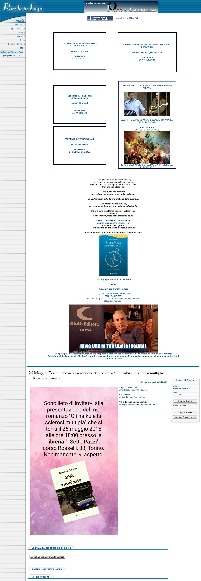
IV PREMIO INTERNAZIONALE (80, 139)
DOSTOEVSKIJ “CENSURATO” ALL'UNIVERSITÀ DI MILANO (147, 86)
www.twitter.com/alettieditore (132, 397)
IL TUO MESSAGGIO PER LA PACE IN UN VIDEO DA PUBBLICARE (147, 166)
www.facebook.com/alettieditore (134, 390)
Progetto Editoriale (17, 29)
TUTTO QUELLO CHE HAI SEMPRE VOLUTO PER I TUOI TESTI (113, 295)
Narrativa (21, 36)
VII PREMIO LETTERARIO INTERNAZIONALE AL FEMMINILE (147, 45)
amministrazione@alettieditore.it (113, 223)
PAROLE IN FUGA (79, 51)
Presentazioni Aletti (181, 388)
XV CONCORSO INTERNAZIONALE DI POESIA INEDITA (79, 44)
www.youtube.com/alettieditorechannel (137, 404)
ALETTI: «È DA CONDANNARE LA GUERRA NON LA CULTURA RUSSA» (147, 121)
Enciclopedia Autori (17, 44)
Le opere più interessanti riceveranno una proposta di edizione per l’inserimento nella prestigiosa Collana (113, 354)
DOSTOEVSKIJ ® (79, 144)
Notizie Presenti (40, 576)
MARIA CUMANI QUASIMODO (147, 52)
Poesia (22, 32)
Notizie (22, 48)
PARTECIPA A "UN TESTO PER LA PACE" (147, 128)
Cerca (22, 40)
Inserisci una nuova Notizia (46, 569)
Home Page (20, 25)
